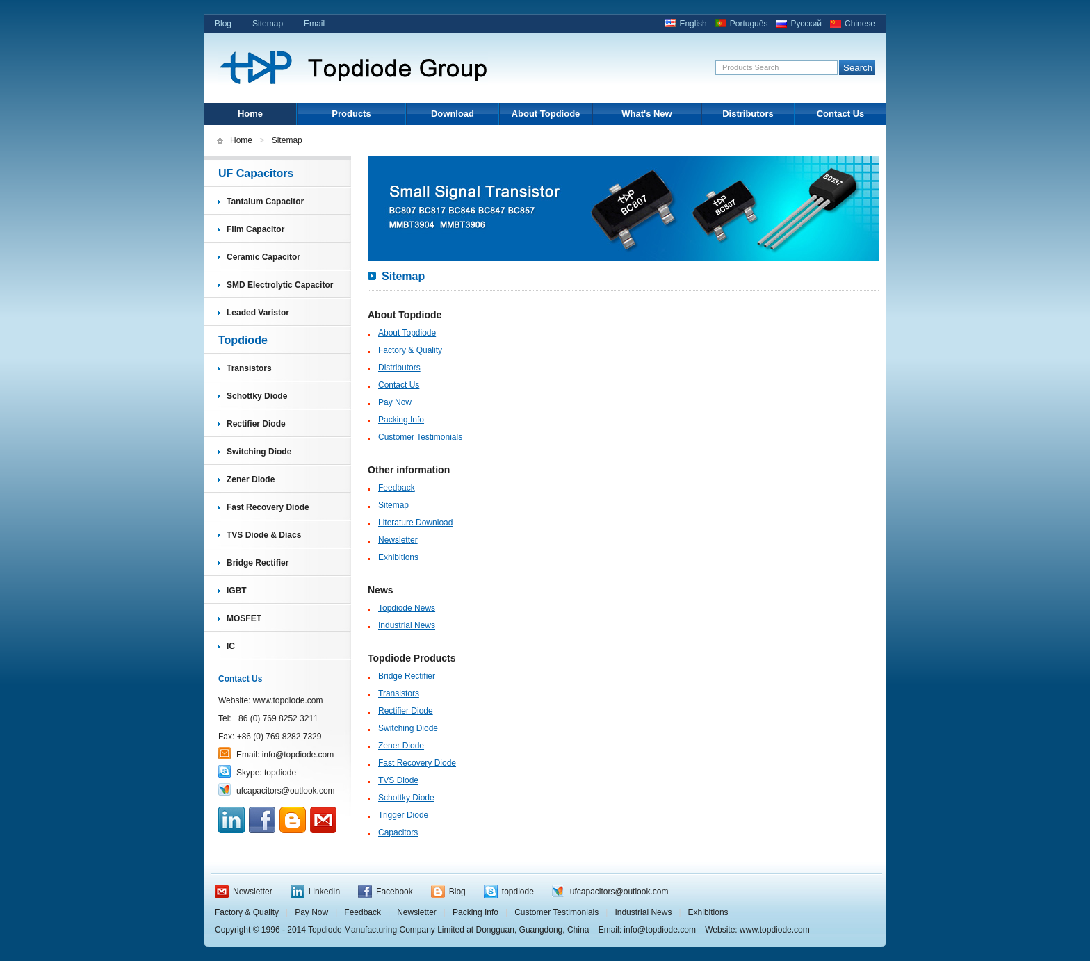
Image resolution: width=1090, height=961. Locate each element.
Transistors (249, 368)
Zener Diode (251, 479)
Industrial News (406, 625)
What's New (646, 113)
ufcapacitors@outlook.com (285, 791)
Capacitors (398, 832)
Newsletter (398, 540)
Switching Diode (259, 452)
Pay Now (395, 402)
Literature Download (415, 522)
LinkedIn (324, 891)
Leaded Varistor (258, 313)
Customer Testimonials (420, 437)
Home (250, 113)
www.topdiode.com (288, 700)
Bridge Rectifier (257, 563)
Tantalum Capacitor (265, 201)
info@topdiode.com (298, 754)
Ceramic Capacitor (263, 257)
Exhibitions (398, 557)
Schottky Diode (257, 396)
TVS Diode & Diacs (264, 535)
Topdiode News (406, 608)
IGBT (237, 591)
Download (452, 113)
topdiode (280, 773)
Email (314, 23)
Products (351, 113)
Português (749, 23)
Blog (223, 23)
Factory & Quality (410, 350)
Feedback (396, 488)
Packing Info (401, 420)
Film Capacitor (255, 229)
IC (231, 646)
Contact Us (841, 113)
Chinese (860, 23)
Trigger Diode (403, 815)
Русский (806, 23)
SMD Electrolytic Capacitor (280, 285)
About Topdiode (546, 113)
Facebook (394, 891)
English (692, 23)
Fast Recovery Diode (268, 507)
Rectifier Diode (256, 424)
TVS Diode (398, 780)
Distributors (748, 113)
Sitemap (267, 23)
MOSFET (244, 618)
